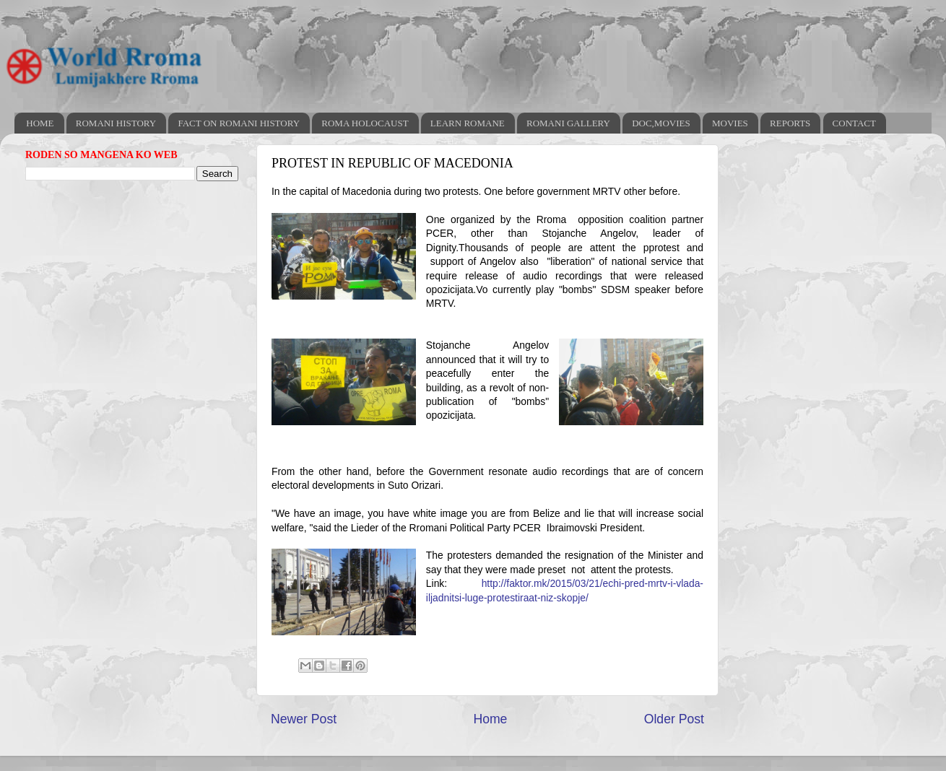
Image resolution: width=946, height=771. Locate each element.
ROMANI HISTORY (116, 123)
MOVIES (730, 123)
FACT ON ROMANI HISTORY (239, 123)
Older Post (674, 719)
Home (490, 719)
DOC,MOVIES (661, 123)
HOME (39, 123)
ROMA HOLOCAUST (364, 123)
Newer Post (304, 719)
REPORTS (790, 123)
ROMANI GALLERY (568, 123)
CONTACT (854, 123)
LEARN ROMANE (467, 123)
